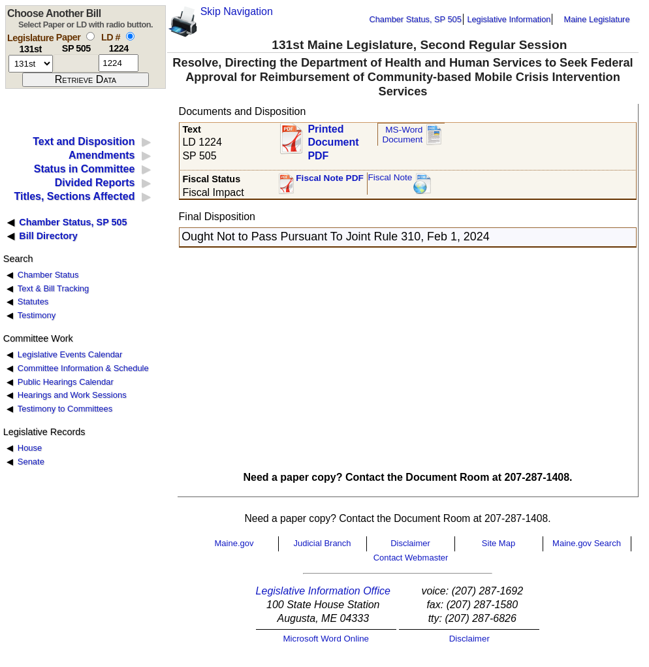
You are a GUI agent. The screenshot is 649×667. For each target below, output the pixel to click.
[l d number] (118, 63)
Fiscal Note (390, 177)
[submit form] (85, 80)
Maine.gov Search (586, 543)
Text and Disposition (84, 141)
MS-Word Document (402, 135)
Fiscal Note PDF (330, 178)
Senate (31, 461)
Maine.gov (234, 543)
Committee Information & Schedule (83, 368)
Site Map (498, 543)
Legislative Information (508, 19)
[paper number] (76, 63)
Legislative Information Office (323, 590)
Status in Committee (84, 168)
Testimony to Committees (65, 409)
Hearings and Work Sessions (72, 395)
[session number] (30, 64)
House (30, 448)
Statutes (33, 301)
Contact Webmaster (411, 557)
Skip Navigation (236, 11)
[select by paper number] (90, 36)
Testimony (36, 315)
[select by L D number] (130, 36)
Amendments (102, 155)
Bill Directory (48, 236)
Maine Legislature (596, 19)
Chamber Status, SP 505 (416, 19)
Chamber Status (48, 275)
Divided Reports (95, 182)
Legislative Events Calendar (70, 354)
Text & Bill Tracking (53, 288)
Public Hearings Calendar (66, 382)
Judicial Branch (322, 543)
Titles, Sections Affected (74, 196)
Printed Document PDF (333, 138)
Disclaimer (410, 543)
